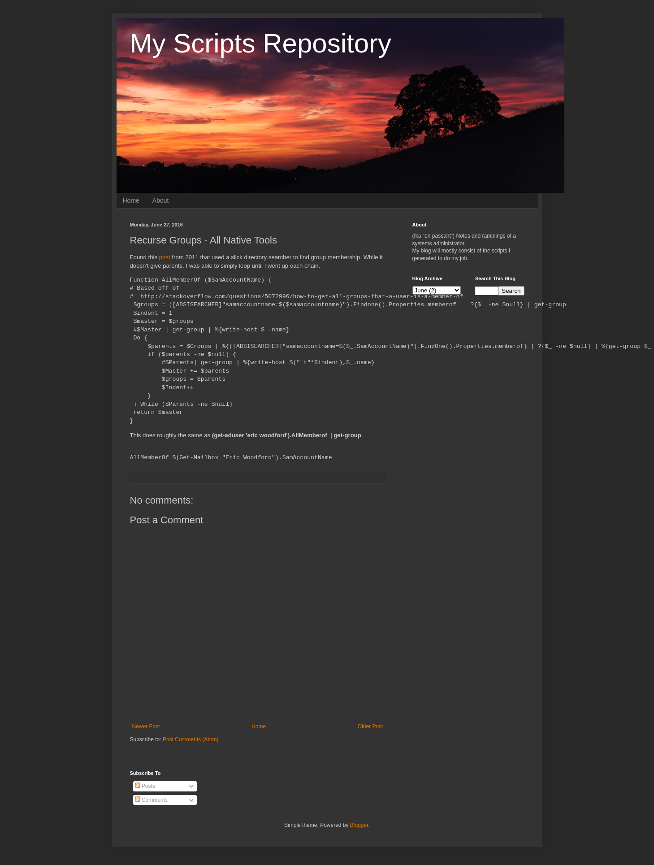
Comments (151, 800)
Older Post (370, 726)
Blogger (359, 825)
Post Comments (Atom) (191, 739)
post (165, 257)
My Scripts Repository (260, 43)
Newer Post (146, 726)
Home (131, 200)
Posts (145, 786)
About (160, 200)
